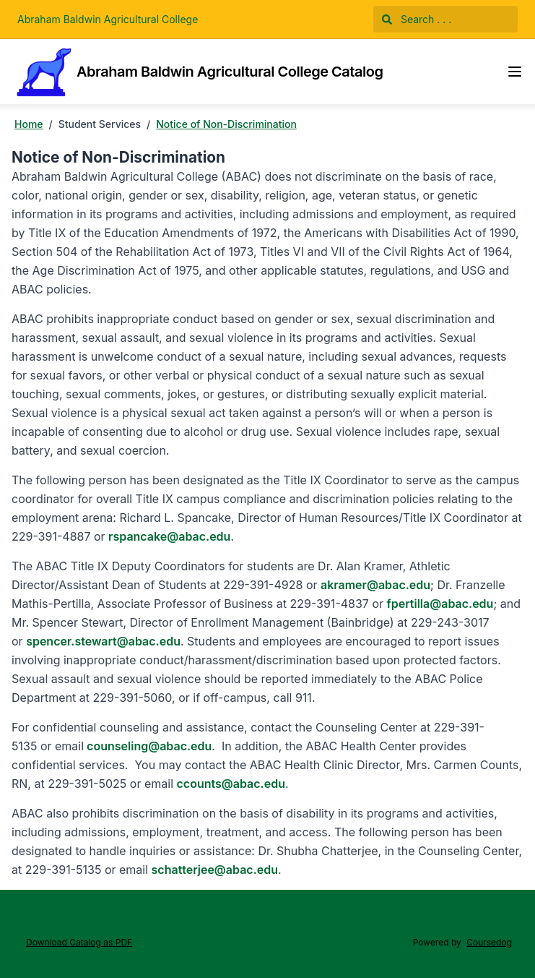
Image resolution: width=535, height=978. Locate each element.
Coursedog (489, 942)
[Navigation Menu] (514, 71)
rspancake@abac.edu (169, 536)
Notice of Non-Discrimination (226, 124)
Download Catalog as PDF (79, 942)
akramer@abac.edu (375, 585)
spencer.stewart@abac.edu (103, 641)
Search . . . (416, 19)
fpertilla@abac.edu (440, 603)
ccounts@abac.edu (231, 783)
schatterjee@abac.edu (215, 869)
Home (28, 124)
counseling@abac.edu (148, 746)
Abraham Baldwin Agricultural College (107, 19)
